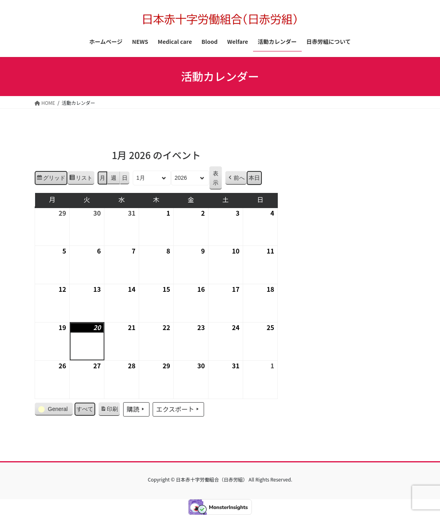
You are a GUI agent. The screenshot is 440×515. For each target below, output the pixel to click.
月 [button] (102, 178)
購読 (136, 409)
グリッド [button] (50, 179)
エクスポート (178, 409)
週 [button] (113, 178)
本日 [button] (254, 178)
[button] (236, 178)
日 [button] (125, 178)
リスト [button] (80, 179)
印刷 (109, 411)
